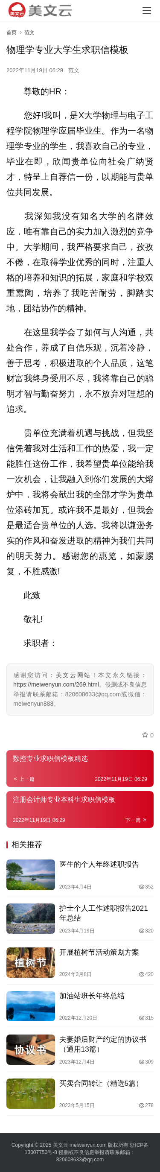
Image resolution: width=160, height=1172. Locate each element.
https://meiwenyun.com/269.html (56, 684)
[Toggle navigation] (147, 10)
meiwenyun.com (88, 1145)
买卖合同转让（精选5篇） (101, 1083)
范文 (73, 70)
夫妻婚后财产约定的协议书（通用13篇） (102, 1044)
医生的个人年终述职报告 (99, 864)
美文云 (60, 1145)
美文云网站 (73, 675)
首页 (11, 32)
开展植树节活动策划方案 (99, 952)
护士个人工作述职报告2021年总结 (103, 913)
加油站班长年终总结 (92, 996)
